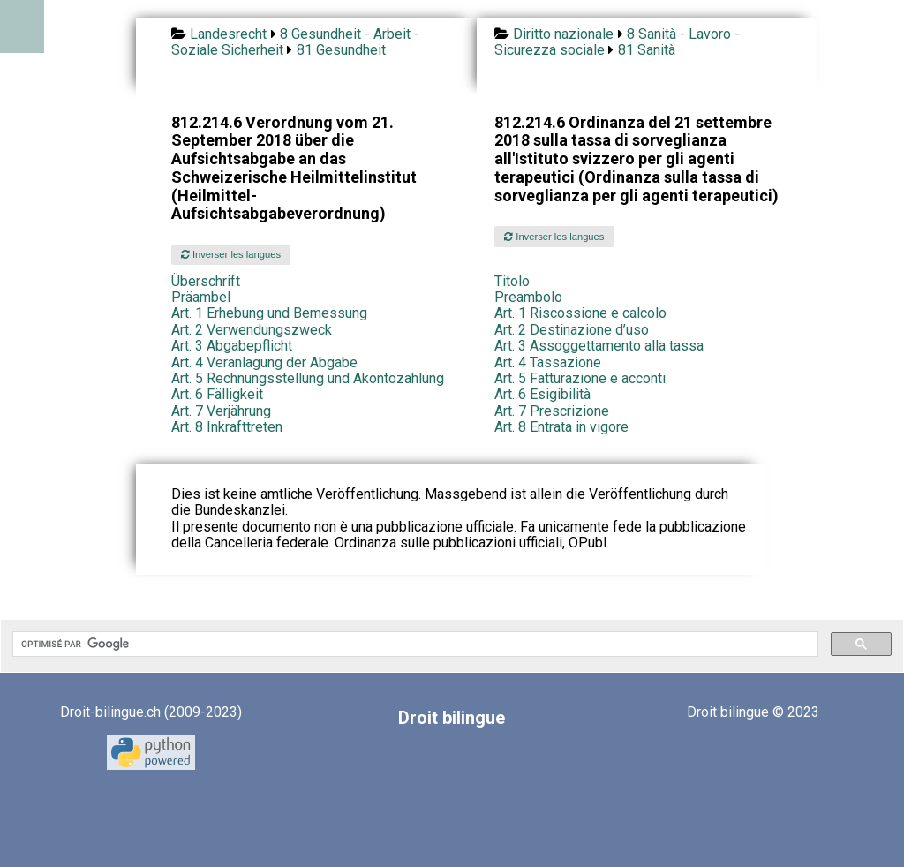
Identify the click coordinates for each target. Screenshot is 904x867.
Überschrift (205, 281)
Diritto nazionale (563, 34)
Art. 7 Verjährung (221, 411)
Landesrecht (228, 34)
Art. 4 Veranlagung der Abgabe (264, 362)
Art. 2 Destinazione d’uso (571, 329)
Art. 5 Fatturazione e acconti (580, 378)
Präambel (200, 297)
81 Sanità (646, 49)
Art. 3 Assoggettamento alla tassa (599, 345)
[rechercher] (413, 644)
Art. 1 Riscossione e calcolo (580, 313)
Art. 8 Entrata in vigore (561, 426)
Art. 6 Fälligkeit (217, 394)
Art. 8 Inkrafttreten (226, 426)
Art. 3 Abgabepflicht (231, 345)
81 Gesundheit (341, 49)
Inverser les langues (231, 254)
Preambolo (528, 297)
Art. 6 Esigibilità (542, 394)
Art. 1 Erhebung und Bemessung (269, 313)
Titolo (512, 281)
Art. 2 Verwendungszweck (251, 329)
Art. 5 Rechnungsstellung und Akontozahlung (307, 378)
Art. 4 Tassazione (547, 362)
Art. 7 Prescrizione (551, 411)
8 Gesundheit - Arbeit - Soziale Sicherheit (295, 42)
